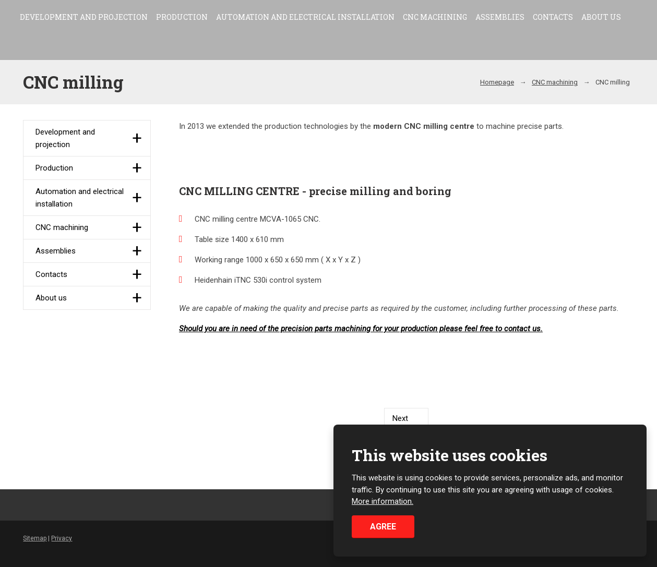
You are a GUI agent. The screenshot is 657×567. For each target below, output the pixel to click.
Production (182, 17)
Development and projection (84, 17)
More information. (382, 501)
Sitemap (34, 538)
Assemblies (499, 17)
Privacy (61, 538)
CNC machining (435, 17)
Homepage (497, 82)
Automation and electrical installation (305, 17)
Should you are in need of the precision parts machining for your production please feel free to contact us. (361, 328)
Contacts (553, 17)
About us (601, 17)
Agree (383, 527)
